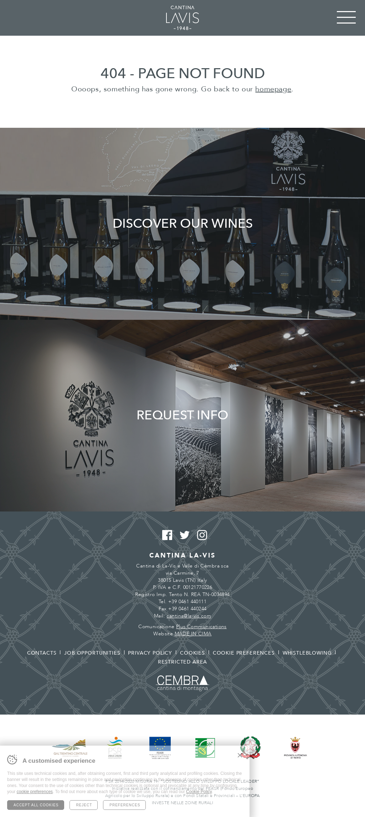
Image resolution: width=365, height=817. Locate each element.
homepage (273, 89)
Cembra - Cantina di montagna (182, 683)
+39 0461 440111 (187, 601)
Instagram (200, 535)
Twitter (183, 535)
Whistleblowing (307, 653)
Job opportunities (92, 653)
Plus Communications (201, 626)
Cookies (192, 653)
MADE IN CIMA (193, 633)
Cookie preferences (244, 653)
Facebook (165, 535)
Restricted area (182, 662)
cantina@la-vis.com (188, 615)
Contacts (42, 653)
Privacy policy (150, 653)
